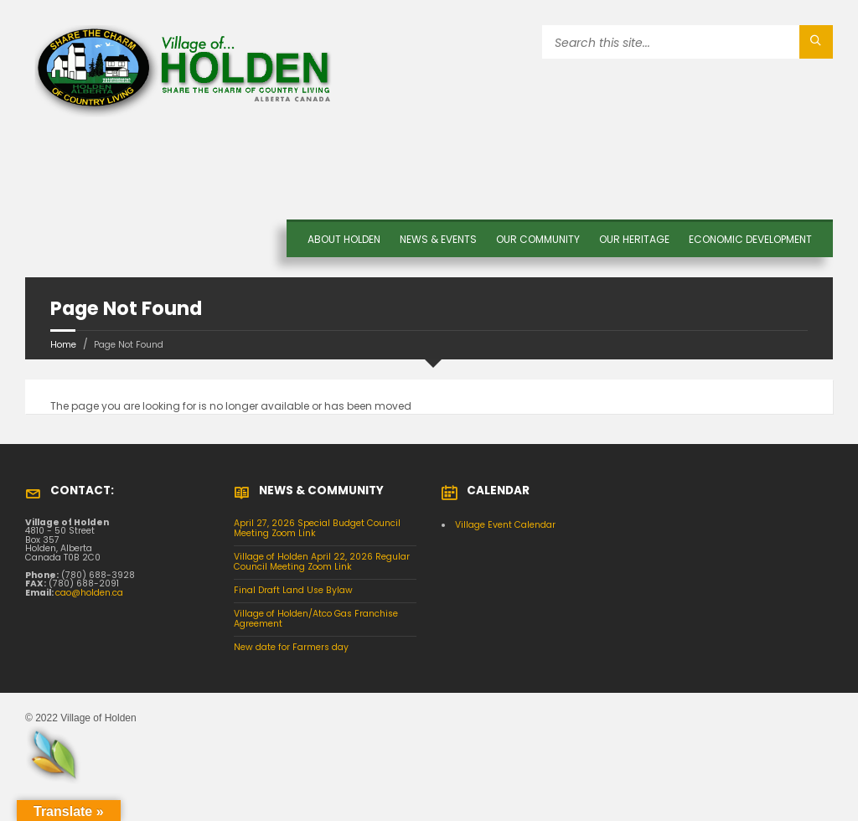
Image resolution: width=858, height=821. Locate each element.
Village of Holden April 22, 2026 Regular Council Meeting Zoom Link (322, 562)
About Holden (344, 239)
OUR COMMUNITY (538, 239)
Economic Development (750, 239)
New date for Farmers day (291, 647)
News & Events (438, 239)
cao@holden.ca (89, 592)
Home (63, 344)
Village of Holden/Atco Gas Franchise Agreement (316, 619)
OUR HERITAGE (634, 239)
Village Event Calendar (505, 525)
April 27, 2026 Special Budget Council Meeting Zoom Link (317, 528)
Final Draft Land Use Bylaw (293, 590)
